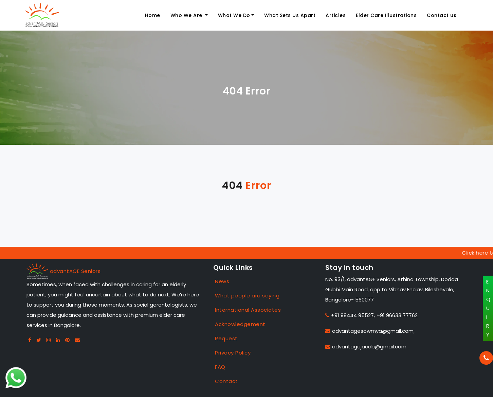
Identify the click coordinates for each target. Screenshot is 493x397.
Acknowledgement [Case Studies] (240, 324)
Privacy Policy (233, 352)
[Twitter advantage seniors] (38, 340)
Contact (226, 381)
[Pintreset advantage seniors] (67, 340)
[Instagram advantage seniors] (48, 340)
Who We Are (187, 15)
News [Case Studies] (222, 281)
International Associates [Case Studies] (248, 309)
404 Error (247, 91)
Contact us (441, 15)
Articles (336, 15)
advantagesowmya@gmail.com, (370, 330)
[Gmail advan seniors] (77, 340)
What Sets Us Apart (289, 15)
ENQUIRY (488, 308)
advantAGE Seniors (75, 271)
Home (152, 15)
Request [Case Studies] (226, 338)
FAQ (220, 366)
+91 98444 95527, (350, 315)
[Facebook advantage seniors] (30, 340)
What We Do (234, 15)
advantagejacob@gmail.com (365, 346)
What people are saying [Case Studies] (247, 295)
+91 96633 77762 (397, 315)
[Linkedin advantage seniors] (58, 340)
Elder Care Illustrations (386, 15)
